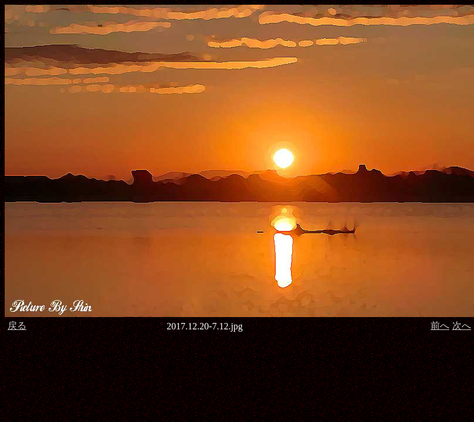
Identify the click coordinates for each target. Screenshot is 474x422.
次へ (461, 326)
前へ (440, 326)
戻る (17, 326)
